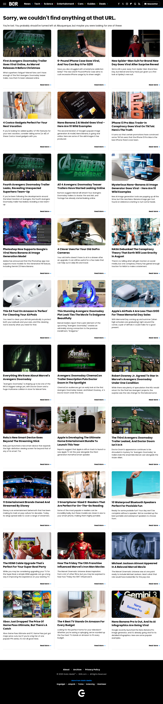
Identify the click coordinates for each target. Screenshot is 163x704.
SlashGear (101, 684)
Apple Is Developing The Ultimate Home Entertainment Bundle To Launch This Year (78, 441)
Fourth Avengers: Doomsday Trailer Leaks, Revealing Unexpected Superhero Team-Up (26, 188)
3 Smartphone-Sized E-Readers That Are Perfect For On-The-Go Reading (81, 503)
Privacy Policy (92, 669)
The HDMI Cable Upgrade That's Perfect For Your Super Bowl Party (24, 564)
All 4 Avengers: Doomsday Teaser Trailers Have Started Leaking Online (81, 186)
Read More (44, 85)
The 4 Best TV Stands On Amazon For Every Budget (81, 623)
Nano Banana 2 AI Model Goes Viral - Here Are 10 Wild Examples (81, 124)
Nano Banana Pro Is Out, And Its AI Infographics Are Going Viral (134, 623)
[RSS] (139, 4)
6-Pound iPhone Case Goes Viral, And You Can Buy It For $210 (78, 62)
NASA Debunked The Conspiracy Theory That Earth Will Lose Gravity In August (134, 252)
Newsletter (151, 4)
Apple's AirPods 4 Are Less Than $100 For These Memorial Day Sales (135, 312)
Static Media (69, 674)
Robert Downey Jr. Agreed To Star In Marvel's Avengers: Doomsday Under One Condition (135, 379)
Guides (91, 3)
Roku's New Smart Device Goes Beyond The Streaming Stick (23, 439)
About (66, 669)
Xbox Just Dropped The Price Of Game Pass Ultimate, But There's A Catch (25, 625)
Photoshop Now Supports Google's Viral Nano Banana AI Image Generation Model (25, 252)
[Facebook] (119, 4)
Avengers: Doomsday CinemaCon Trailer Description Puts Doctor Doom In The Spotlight (79, 379)
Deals (102, 3)
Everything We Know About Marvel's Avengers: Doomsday (26, 377)
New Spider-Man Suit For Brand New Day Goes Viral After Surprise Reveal (135, 62)
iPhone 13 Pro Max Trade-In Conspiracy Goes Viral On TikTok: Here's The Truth (133, 126)
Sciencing (90, 684)
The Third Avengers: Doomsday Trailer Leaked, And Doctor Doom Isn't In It (133, 441)
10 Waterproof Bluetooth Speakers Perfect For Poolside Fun (134, 504)
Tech (37, 3)
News (27, 3)
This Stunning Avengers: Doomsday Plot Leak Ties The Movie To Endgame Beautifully (81, 314)
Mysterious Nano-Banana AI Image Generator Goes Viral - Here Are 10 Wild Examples (135, 188)
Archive (77, 669)
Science (48, 3)
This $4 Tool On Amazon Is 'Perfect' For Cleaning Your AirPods (25, 312)
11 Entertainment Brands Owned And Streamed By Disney (26, 503)
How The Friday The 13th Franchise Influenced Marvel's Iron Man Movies (81, 564)
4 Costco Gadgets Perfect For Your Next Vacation (25, 124)
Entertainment (65, 3)
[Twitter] (123, 4)
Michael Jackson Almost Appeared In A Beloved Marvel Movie (134, 565)
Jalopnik (71, 684)
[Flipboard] (131, 4)
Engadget (61, 684)
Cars (80, 3)
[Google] (135, 4)
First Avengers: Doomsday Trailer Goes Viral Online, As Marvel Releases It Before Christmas (25, 64)
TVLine (81, 684)
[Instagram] (127, 4)
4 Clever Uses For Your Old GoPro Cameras (78, 250)
